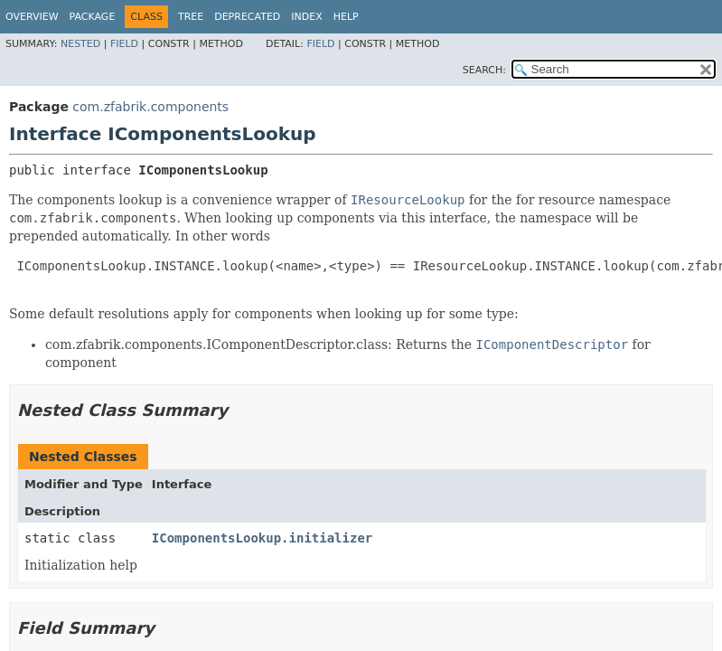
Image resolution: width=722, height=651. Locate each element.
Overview (32, 17)
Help (346, 17)
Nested (80, 44)
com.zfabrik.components (150, 106)
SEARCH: (484, 70)
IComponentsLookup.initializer (262, 538)
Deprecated (247, 17)
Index (306, 17)
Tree (190, 17)
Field (124, 44)
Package (93, 17)
